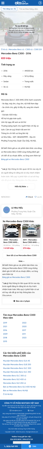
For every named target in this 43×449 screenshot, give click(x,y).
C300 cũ (28, 49)
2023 (24, 337)
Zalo (34, 446)
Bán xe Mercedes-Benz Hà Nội (15, 390)
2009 (5, 334)
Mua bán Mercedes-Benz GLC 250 (17, 372)
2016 (5, 71)
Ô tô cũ (4, 49)
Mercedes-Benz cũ (16, 49)
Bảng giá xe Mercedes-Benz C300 (15, 159)
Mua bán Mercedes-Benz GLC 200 (17, 368)
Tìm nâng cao (9, 9)
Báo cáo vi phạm (21, 301)
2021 (5, 326)
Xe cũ (5, 87)
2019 (5, 323)
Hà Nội (27, 87)
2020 (24, 326)
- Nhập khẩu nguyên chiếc (11, 241)
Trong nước (29, 81)
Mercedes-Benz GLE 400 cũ (14, 379)
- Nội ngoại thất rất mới (30, 241)
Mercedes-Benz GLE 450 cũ (14, 383)
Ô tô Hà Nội (8, 394)
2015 (5, 341)
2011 (24, 334)
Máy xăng (7, 76)
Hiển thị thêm (21, 186)
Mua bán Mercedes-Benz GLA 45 (16, 361)
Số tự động (29, 76)
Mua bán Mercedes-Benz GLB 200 (17, 364)
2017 (24, 330)
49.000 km (29, 71)
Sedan (6, 81)
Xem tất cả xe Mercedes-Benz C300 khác (21, 256)
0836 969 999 (11, 446)
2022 (24, 323)
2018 (5, 337)
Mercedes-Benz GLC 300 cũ (14, 375)
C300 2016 (38, 49)
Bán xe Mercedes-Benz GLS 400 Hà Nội (19, 387)
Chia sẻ (29, 197)
